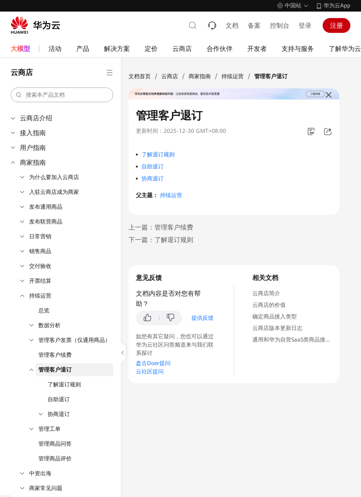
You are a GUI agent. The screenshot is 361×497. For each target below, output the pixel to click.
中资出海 (40, 473)
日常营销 (40, 236)
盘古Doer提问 (153, 363)
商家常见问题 (45, 488)
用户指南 (33, 147)
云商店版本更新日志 (277, 328)
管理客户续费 (55, 355)
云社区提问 (150, 371)
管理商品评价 (55, 458)
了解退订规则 (64, 384)
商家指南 (33, 162)
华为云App (337, 5)
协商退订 (59, 414)
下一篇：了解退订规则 (160, 239)
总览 (43, 310)
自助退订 (59, 399)
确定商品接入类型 (274, 316)
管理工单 (49, 429)
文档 (232, 25)
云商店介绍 (36, 118)
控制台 (279, 25)
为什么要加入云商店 (54, 177)
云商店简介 (266, 293)
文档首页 (139, 76)
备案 (254, 25)
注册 (336, 25)
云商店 (169, 76)
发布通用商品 (45, 207)
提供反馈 (202, 318)
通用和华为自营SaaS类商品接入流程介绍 (302, 339)
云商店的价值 (269, 305)
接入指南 (33, 133)
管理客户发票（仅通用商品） (74, 340)
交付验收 (40, 266)
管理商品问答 (55, 444)
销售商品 (40, 251)
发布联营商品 (45, 221)
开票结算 (40, 281)
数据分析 (49, 325)
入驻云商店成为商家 (54, 192)
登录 (305, 25)
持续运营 (40, 295)
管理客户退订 (55, 370)
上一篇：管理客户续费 (160, 227)
